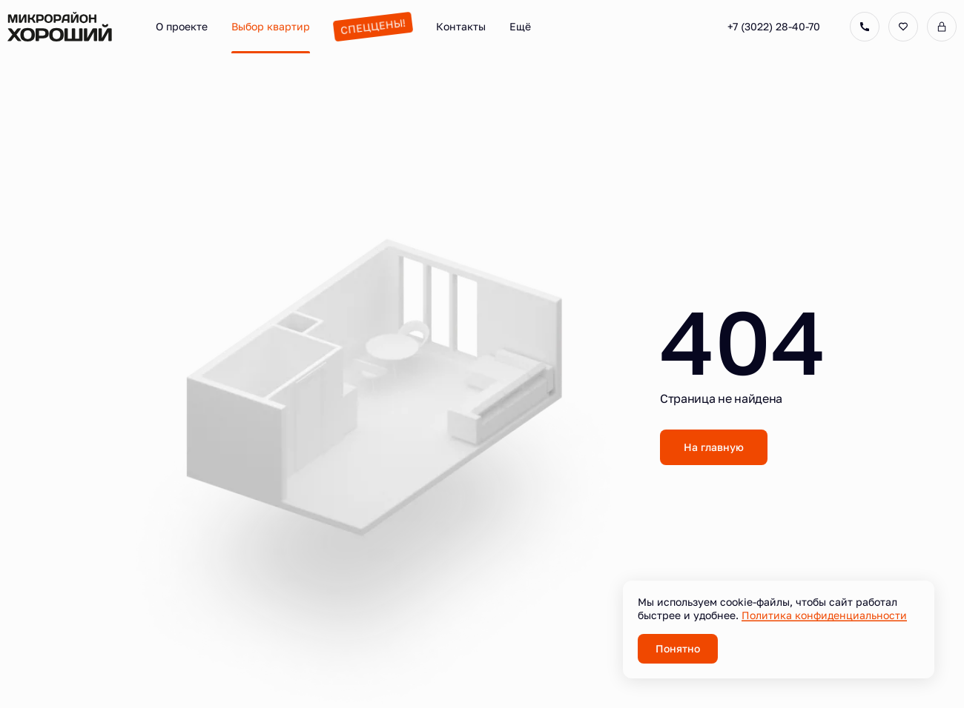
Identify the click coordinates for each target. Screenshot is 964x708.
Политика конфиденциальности (824, 615)
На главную (714, 447)
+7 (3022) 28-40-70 (773, 26)
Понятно (678, 648)
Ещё (520, 26)
